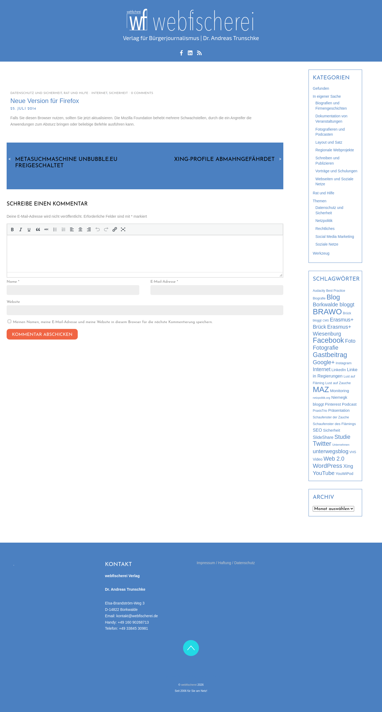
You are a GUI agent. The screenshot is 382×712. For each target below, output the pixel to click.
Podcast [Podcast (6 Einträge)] (349, 404)
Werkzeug (321, 253)
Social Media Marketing (334, 236)
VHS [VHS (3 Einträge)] (352, 452)
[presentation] (12, 229)
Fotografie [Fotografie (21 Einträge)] (325, 348)
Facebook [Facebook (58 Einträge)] (328, 340)
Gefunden (321, 88)
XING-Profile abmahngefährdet (228, 159)
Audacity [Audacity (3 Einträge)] (319, 291)
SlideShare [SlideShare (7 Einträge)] (323, 437)
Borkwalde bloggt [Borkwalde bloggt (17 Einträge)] (333, 304)
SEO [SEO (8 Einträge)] (317, 430)
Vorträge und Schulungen (336, 171)
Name (13, 282)
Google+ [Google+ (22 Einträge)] (324, 362)
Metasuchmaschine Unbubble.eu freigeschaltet (62, 162)
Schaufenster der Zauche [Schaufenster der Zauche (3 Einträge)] (331, 417)
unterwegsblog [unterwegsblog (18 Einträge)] (330, 451)
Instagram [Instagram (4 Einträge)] (344, 363)
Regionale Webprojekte (334, 150)
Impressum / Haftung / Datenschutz (226, 563)
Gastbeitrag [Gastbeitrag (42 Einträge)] (330, 354)
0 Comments (142, 93)
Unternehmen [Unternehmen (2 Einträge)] (341, 444)
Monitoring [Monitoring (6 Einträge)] (339, 390)
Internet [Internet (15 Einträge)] (322, 369)
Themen (319, 201)
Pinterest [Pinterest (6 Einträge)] (333, 404)
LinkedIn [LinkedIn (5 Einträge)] (339, 370)
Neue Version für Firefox (44, 100)
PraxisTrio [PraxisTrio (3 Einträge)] (320, 411)
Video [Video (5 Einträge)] (318, 459)
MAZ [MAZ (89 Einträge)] (321, 389)
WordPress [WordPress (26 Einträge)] (327, 465)
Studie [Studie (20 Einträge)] (342, 437)
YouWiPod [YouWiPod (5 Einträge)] (344, 473)
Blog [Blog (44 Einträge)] (333, 297)
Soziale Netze (326, 244)
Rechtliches (325, 228)
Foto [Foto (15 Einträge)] (350, 341)
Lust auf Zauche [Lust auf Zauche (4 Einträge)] (338, 383)
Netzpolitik (324, 220)
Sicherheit (118, 93)
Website (13, 302)
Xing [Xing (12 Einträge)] (348, 466)
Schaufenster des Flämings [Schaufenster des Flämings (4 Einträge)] (334, 424)
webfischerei (189, 684)
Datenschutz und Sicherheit (36, 93)
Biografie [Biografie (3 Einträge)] (319, 298)
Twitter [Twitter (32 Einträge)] (322, 443)
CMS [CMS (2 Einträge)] (326, 320)
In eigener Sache (327, 96)
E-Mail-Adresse (164, 282)
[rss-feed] (199, 52)
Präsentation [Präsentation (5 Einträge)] (339, 410)
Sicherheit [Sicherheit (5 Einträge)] (331, 430)
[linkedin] (190, 52)
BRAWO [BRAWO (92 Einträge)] (327, 311)
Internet (99, 93)
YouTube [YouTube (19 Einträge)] (324, 473)
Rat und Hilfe (76, 93)
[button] (12, 229)
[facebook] (181, 52)
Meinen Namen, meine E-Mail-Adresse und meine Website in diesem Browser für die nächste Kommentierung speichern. (112, 322)
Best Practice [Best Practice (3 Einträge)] (335, 291)
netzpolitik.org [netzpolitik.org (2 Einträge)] (321, 397)
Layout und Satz (328, 142)
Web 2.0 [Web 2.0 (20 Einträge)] (333, 459)
